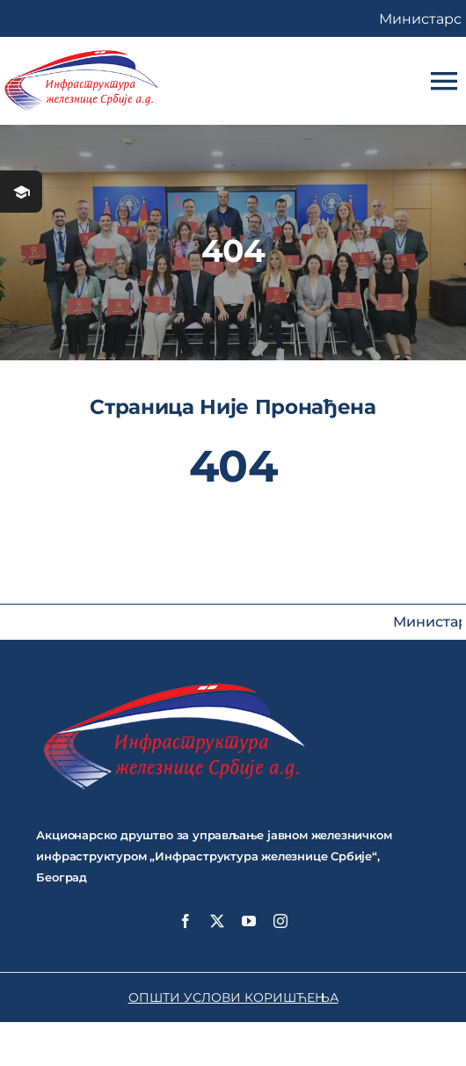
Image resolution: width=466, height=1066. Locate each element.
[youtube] (249, 921)
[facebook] (185, 921)
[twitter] (217, 921)
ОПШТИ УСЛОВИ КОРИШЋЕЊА (233, 997)
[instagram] (280, 921)
